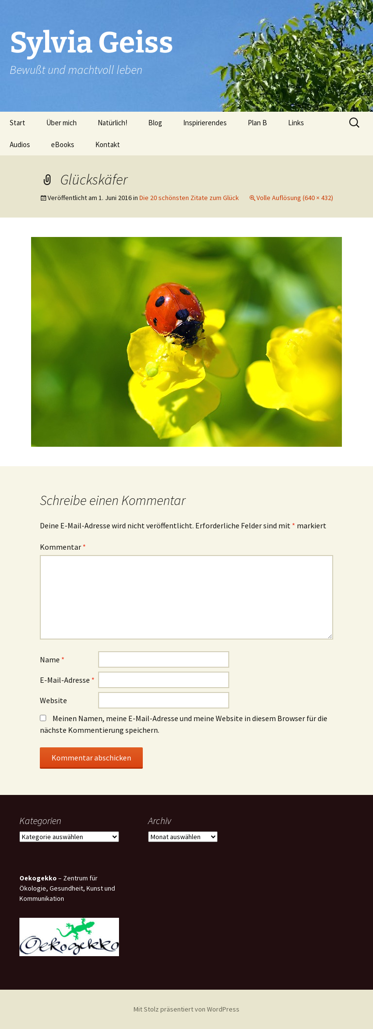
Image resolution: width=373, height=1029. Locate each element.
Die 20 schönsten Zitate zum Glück (189, 197)
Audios (20, 144)
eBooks (62, 144)
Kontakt (107, 144)
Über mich (61, 122)
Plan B (257, 122)
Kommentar (63, 547)
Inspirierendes (205, 122)
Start (17, 122)
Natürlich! (112, 122)
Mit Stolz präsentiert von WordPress (186, 1009)
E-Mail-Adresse (67, 680)
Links (296, 122)
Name (52, 659)
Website (53, 700)
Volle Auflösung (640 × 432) (294, 197)
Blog (155, 122)
